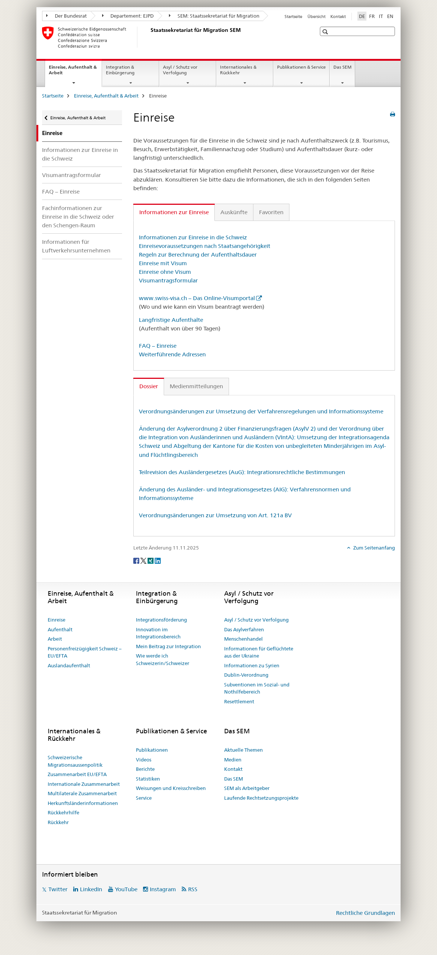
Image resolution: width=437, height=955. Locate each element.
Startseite (293, 16)
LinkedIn (91, 889)
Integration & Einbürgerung (120, 69)
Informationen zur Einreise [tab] (174, 212)
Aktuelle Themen (243, 750)
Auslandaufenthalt (69, 665)
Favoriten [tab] (271, 212)
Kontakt (338, 16)
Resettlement (239, 701)
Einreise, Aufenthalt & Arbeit (73, 72)
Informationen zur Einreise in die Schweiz (80, 154)
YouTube (126, 889)
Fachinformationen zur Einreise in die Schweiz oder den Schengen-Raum (78, 216)
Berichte (145, 769)
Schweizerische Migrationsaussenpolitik (75, 761)
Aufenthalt (60, 629)
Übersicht (316, 16)
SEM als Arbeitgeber (247, 788)
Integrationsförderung (161, 620)
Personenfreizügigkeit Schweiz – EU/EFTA (85, 652)
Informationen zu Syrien (251, 665)
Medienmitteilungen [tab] (196, 386)
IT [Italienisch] (381, 16)
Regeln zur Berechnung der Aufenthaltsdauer (198, 254)
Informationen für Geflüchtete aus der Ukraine (258, 652)
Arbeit (55, 639)
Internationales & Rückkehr (238, 69)
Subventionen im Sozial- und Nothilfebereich (256, 688)
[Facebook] (136, 560)
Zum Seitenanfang (373, 548)
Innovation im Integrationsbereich (158, 633)
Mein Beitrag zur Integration (168, 646)
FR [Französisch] (372, 16)
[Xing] (151, 560)
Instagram (163, 889)
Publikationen (152, 750)
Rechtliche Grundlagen (365, 912)
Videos (143, 760)
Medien (232, 760)
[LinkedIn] (158, 560)
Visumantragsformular (71, 175)
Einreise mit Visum (163, 263)
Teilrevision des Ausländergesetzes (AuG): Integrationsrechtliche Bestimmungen (242, 472)
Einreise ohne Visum (165, 271)
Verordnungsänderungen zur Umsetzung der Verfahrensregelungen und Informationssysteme (261, 411)
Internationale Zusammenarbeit (84, 784)
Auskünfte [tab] (233, 212)
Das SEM (342, 67)
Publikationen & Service (301, 67)
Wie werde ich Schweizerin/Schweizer (162, 659)
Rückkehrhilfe (63, 812)
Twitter (58, 889)
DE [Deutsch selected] (362, 16)
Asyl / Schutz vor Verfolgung (180, 69)
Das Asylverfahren (244, 629)
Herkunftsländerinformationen (83, 803)
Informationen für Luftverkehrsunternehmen (76, 246)
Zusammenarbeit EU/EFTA (77, 774)
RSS (192, 889)
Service (144, 798)
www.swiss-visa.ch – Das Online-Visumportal (197, 298)
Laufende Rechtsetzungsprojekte (261, 798)
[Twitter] (144, 560)
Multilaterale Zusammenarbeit (82, 793)
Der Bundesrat (66, 15)
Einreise (56, 620)
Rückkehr (58, 822)
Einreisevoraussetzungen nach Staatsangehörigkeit (204, 245)
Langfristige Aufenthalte (171, 319)
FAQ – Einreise (61, 191)
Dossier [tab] (148, 386)
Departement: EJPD (128, 15)
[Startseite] (149, 37)
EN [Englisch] (390, 16)
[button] (326, 31)
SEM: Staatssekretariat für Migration (214, 15)
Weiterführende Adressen (172, 354)
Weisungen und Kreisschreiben (171, 788)
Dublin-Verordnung (246, 675)
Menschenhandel (243, 639)
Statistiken (148, 779)
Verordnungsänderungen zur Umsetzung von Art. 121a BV (215, 515)
